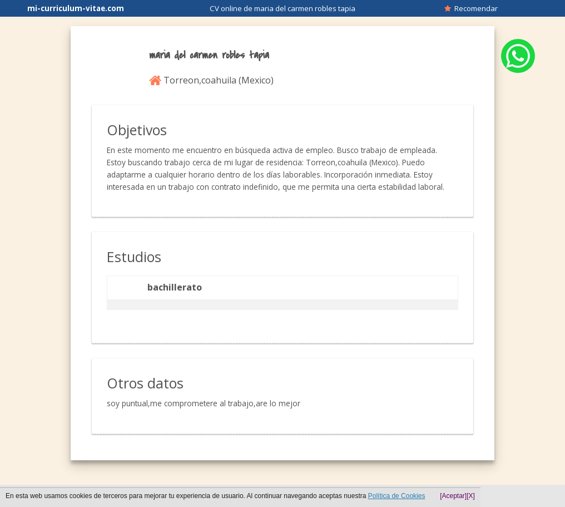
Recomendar (471, 8)
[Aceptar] (453, 496)
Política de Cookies (396, 496)
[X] (471, 496)
